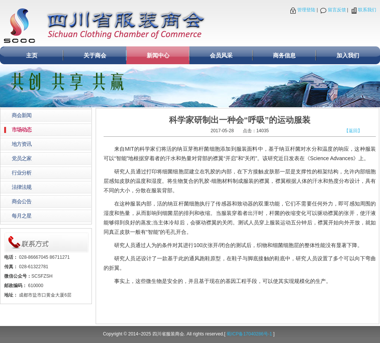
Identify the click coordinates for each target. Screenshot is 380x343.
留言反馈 (337, 9)
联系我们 (367, 9)
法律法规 (21, 187)
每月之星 (21, 216)
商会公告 (21, 201)
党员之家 (21, 158)
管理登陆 (306, 9)
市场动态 (21, 130)
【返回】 (353, 130)
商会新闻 (21, 115)
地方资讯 (21, 144)
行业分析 (21, 173)
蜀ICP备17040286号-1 (249, 334)
